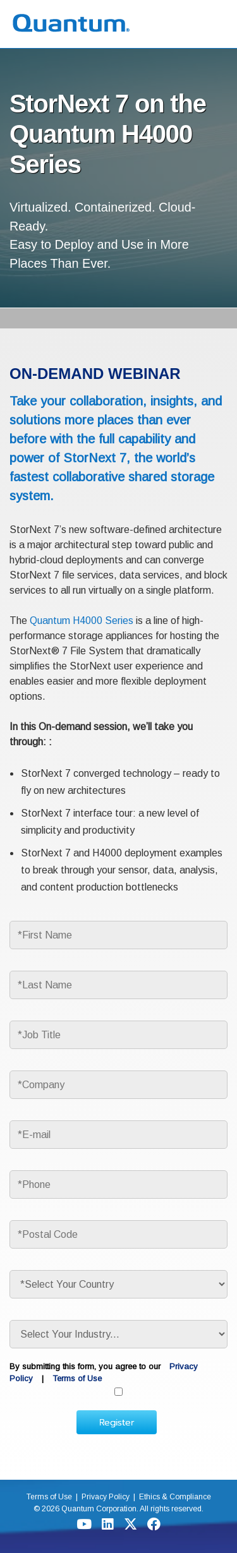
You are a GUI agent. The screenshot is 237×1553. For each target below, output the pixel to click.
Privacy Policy (105, 1496)
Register (117, 1422)
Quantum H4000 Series (81, 620)
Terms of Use (77, 1378)
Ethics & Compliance (175, 1496)
